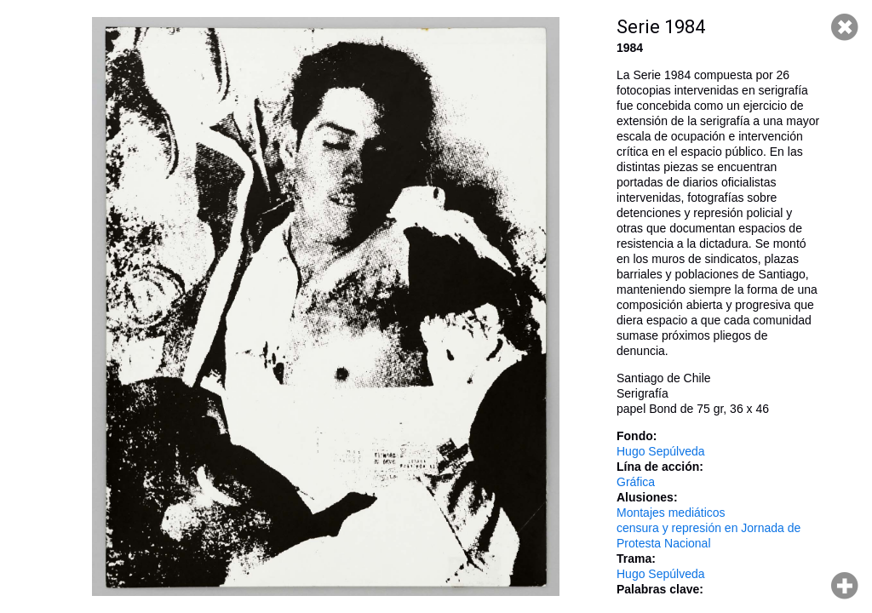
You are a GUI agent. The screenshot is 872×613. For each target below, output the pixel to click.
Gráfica (636, 482)
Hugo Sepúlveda (661, 451)
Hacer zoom (844, 585)
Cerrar (844, 27)
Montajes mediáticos (671, 512)
